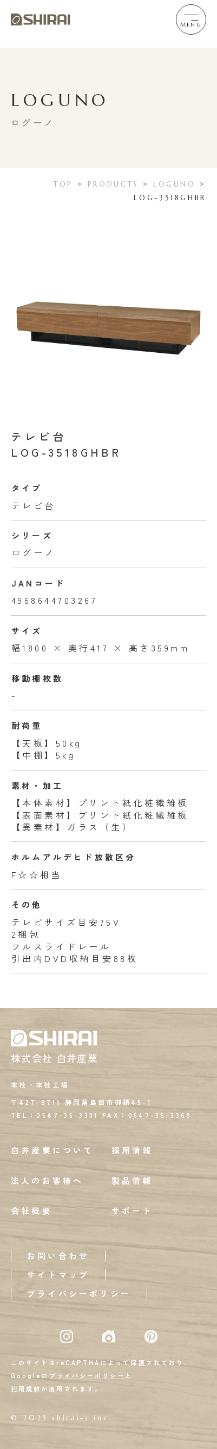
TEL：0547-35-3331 (55, 1114)
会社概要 (31, 1210)
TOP (63, 184)
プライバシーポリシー (79, 1293)
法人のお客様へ (47, 1180)
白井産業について (52, 1150)
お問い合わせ (58, 1255)
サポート (132, 1210)
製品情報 (132, 1180)
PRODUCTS (113, 184)
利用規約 (26, 1388)
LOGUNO (174, 184)
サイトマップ (58, 1274)
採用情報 (132, 1150)
